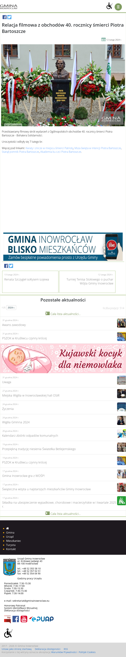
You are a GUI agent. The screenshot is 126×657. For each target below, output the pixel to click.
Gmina (10, 532)
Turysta (11, 545)
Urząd (10, 536)
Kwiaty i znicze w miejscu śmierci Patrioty (49, 148)
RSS (66, 649)
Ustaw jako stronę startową (17, 649)
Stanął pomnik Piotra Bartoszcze (20, 152)
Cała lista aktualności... (63, 314)
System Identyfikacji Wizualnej (20, 608)
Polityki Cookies (87, 652)
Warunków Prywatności (64, 652)
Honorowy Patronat (14, 605)
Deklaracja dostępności (17, 610)
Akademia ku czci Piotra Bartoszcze (60, 152)
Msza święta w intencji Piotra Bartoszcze (97, 148)
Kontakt (11, 549)
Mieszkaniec (13, 541)
